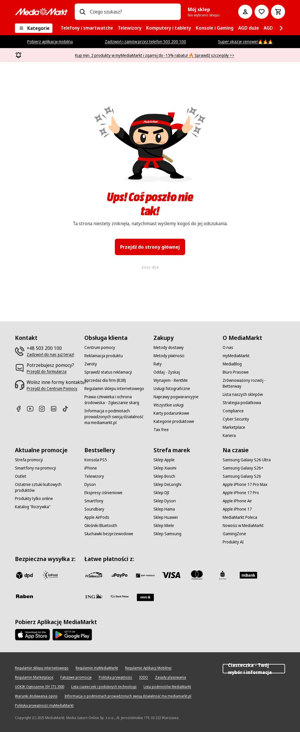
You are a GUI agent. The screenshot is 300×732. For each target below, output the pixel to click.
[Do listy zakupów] (262, 12)
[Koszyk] (278, 12)
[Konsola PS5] (95, 460)
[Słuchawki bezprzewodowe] (108, 534)
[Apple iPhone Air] (237, 501)
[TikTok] (68, 408)
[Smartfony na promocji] (35, 468)
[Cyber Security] (236, 419)
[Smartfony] (93, 501)
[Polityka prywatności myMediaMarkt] (44, 705)
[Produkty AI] (233, 542)
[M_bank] (248, 575)
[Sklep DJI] (161, 493)
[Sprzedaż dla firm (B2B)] (105, 380)
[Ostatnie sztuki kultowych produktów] (46, 487)
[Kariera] (229, 435)
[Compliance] (233, 411)
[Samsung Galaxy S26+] (243, 468)
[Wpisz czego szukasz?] (82, 12)
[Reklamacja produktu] (103, 356)
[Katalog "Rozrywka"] (32, 507)
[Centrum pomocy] (99, 347)
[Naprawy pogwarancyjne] (176, 397)
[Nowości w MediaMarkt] (243, 525)
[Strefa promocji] (29, 460)
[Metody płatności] (169, 356)
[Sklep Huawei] (166, 517)
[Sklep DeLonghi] (167, 484)
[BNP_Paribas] (145, 575)
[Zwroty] (90, 364)
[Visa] (171, 575)
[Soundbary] (94, 509)
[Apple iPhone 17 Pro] (241, 493)
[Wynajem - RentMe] (171, 380)
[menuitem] (86, 28)
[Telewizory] (94, 476)
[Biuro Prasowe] (236, 372)
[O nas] (228, 347)
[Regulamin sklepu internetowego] (114, 389)
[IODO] (143, 677)
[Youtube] (32, 408)
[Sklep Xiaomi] (165, 468)
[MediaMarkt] (41, 11)
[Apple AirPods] (96, 517)
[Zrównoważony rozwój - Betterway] (254, 383)
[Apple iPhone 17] (237, 509)
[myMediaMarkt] (236, 356)
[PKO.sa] (119, 596)
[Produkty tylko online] (34, 498)
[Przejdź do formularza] (47, 372)
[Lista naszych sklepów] (243, 394)
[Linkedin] (56, 408)
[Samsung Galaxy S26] (242, 476)
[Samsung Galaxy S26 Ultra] (247, 460)
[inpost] (50, 575)
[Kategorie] (33, 28)
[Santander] (145, 597)
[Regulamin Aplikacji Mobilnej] (148, 668)
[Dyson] (90, 484)
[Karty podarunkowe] (171, 413)
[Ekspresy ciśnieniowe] (103, 493)
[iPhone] (90, 468)
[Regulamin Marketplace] (34, 677)
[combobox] (133, 12)
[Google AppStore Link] (72, 634)
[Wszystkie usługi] (169, 405)
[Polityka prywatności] (115, 677)
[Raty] (158, 364)
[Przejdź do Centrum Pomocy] (52, 389)
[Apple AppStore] (32, 634)
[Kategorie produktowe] (174, 421)
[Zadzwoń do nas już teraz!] (50, 354)
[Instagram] (44, 408)
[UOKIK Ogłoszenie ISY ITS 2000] (39, 686)
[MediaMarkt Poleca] (240, 517)
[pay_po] (119, 575)
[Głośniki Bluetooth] (100, 525)
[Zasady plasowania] (170, 677)
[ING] (93, 596)
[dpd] (24, 575)
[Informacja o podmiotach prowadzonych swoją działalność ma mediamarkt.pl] (115, 417)
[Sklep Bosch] (164, 476)
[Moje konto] (245, 12)
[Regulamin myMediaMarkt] (97, 668)
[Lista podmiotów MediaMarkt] (167, 686)
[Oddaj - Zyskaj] (167, 372)
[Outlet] (20, 476)
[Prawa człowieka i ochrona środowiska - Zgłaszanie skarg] (115, 400)
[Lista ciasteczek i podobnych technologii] (104, 686)
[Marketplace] (234, 427)
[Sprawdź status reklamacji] (108, 372)
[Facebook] (21, 408)
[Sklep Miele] (164, 525)
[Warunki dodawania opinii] (36, 696)
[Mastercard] (197, 575)
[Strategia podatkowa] (242, 403)
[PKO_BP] (222, 575)
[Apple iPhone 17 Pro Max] (245, 484)
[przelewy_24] (93, 575)
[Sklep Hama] (164, 509)
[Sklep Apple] (164, 460)
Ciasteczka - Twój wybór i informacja (254, 668)
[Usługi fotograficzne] (172, 389)
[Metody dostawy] (169, 347)
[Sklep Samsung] (167, 534)
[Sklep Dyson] (165, 501)
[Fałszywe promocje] (76, 677)
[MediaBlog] (232, 364)
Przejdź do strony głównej (150, 247)
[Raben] (24, 596)
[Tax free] (161, 430)
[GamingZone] (234, 534)
